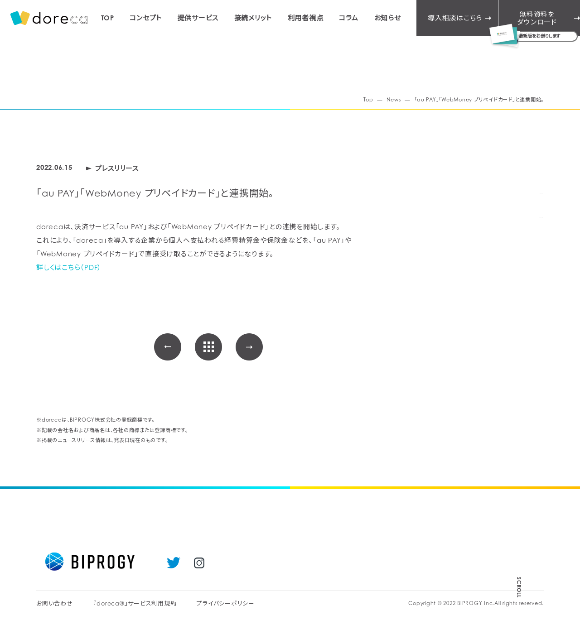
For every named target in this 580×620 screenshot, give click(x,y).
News (394, 99)
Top (368, 99)
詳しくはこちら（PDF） (69, 267)
